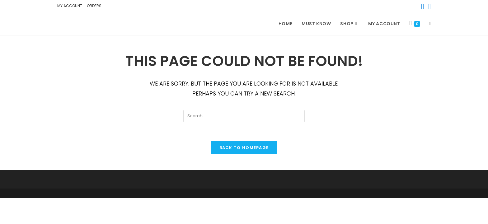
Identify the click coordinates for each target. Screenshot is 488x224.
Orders (94, 5)
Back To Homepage (244, 148)
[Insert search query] (244, 116)
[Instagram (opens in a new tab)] (428, 7)
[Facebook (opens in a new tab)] (422, 7)
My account (69, 5)
